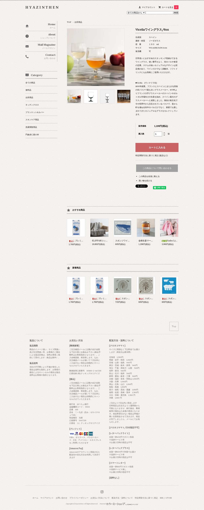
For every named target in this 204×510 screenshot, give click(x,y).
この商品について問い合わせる (156, 168)
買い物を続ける (145, 180)
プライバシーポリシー (78, 498)
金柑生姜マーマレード (148, 240)
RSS (161, 498)
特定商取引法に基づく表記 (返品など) (151, 155)
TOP (69, 22)
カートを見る (170, 7)
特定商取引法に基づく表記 (146, 498)
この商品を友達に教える (149, 176)
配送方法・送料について (122, 498)
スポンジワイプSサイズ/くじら (130, 240)
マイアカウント (148, 7)
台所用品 (78, 22)
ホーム (35, 498)
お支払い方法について (100, 498)
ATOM (169, 498)
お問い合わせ (61, 498)
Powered (119, 504)
